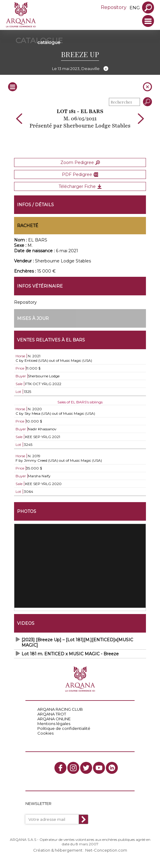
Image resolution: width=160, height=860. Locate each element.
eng (134, 7)
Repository (114, 7)
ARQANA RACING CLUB (60, 709)
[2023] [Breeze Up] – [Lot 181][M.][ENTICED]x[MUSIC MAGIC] (77, 642)
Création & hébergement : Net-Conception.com (80, 850)
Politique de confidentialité (63, 728)
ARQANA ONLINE (54, 718)
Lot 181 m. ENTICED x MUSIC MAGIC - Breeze (70, 654)
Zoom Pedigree (80, 162)
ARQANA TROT (51, 714)
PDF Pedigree (80, 174)
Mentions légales (53, 723)
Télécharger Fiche (80, 186)
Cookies (45, 733)
